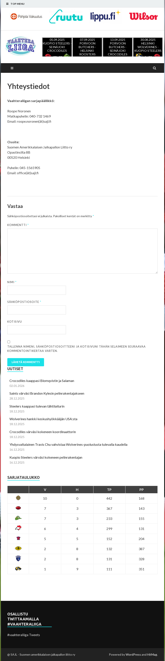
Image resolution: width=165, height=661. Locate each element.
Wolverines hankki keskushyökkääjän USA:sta (43, 419)
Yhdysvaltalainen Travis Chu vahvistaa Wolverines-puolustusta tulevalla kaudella (68, 444)
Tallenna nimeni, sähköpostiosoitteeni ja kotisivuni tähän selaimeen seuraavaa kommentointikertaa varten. (76, 349)
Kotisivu (14, 321)
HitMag (152, 654)
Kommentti (18, 225)
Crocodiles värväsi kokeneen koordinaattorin (42, 432)
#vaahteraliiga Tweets (23, 635)
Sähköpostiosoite (24, 302)
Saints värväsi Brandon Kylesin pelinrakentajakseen (46, 393)
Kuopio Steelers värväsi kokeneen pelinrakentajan (45, 457)
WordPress (133, 654)
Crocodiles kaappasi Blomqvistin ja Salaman (41, 381)
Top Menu (17, 3)
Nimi (12, 282)
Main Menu (12, 68)
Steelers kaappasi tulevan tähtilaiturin (36, 406)
